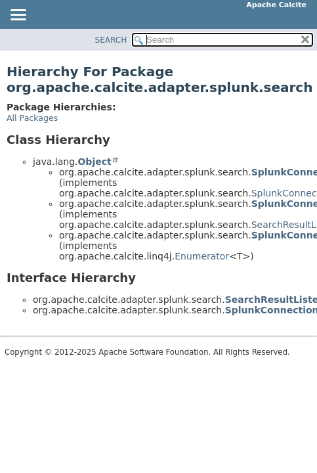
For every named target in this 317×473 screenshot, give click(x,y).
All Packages (32, 118)
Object (94, 161)
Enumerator (202, 256)
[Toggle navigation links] (18, 16)
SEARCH (111, 40)
